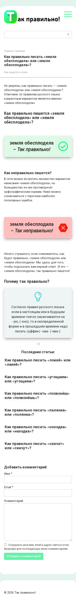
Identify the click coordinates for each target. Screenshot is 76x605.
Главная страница (14, 51)
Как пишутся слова (15, 72)
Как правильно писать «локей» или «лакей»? (38, 362)
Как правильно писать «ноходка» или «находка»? (36, 429)
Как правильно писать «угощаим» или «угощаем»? (36, 378)
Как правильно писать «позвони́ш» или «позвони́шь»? (37, 395)
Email (8, 487)
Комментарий (13, 501)
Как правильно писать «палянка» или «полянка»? (36, 412)
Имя (8, 474)
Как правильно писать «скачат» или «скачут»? (34, 445)
